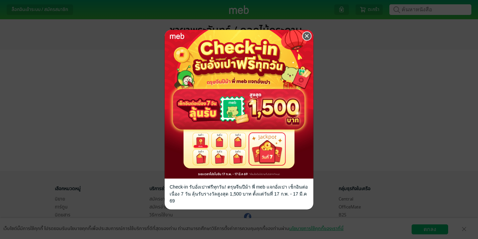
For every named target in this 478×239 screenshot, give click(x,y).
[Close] (307, 36)
